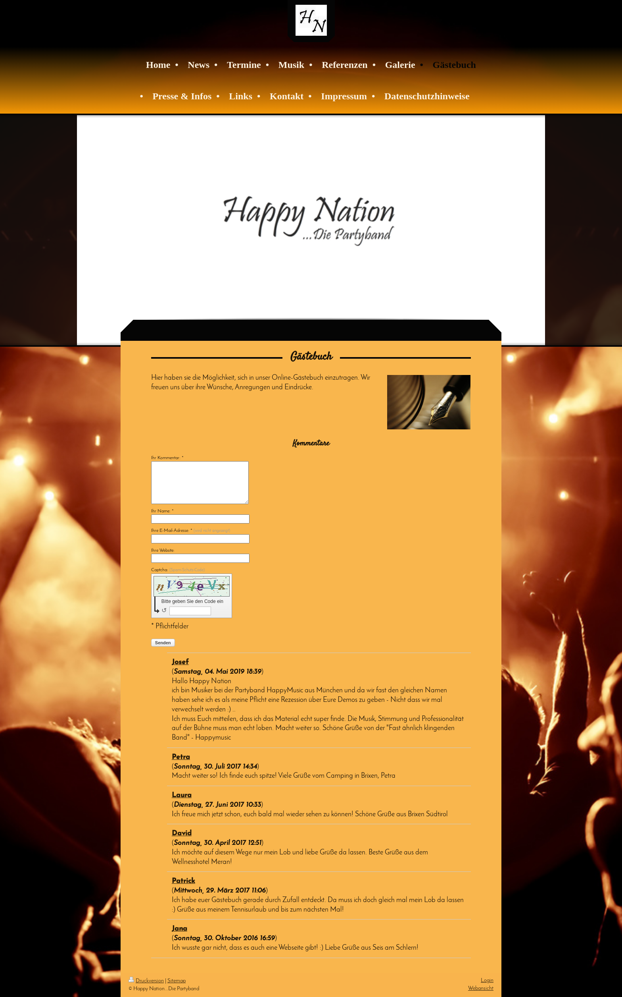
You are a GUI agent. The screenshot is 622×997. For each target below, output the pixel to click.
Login (487, 980)
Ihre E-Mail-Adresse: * (190, 530)
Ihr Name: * (162, 511)
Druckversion (146, 981)
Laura (182, 795)
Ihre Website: (163, 550)
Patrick (183, 881)
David (182, 833)
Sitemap (176, 981)
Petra (181, 757)
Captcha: (178, 570)
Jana (179, 929)
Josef (180, 662)
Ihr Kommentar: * (167, 458)
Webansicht (480, 988)
